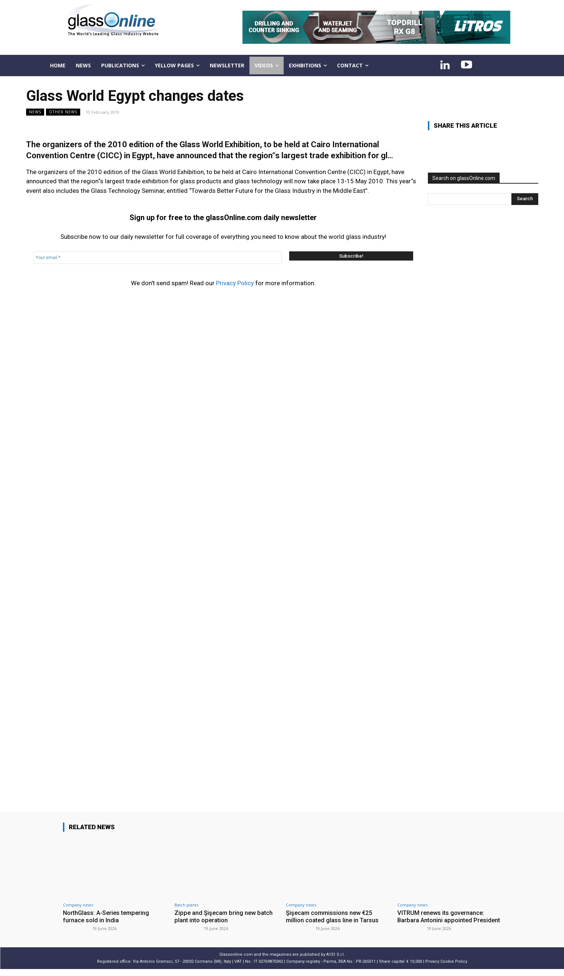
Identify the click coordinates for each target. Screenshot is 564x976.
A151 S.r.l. (335, 961)
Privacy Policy (235, 283)
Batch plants (186, 905)
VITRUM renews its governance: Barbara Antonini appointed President (442, 920)
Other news (63, 112)
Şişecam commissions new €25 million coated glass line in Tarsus (333, 916)
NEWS (35, 112)
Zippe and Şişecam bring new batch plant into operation (224, 916)
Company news (78, 905)
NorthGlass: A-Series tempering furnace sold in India (108, 916)
